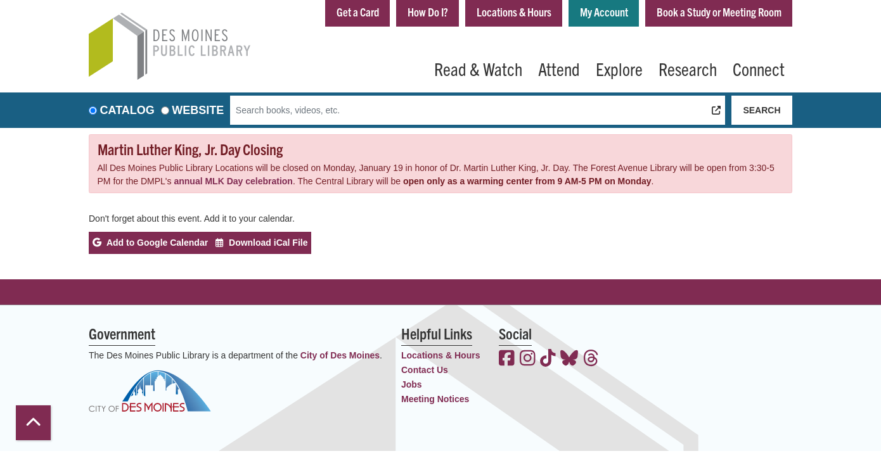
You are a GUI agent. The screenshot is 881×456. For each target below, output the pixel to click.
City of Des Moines (340, 355)
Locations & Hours (514, 11)
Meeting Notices (435, 399)
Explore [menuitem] (619, 68)
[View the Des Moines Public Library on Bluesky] (569, 359)
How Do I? (428, 11)
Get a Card (358, 11)
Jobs (411, 384)
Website (198, 110)
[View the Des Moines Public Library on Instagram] (528, 359)
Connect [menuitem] (759, 68)
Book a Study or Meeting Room (719, 11)
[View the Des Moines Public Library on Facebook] (507, 359)
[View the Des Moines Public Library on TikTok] (548, 359)
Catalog (127, 110)
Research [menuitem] (688, 68)
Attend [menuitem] (559, 68)
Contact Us (424, 370)
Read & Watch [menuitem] (478, 68)
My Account (604, 11)
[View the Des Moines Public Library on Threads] (591, 359)
